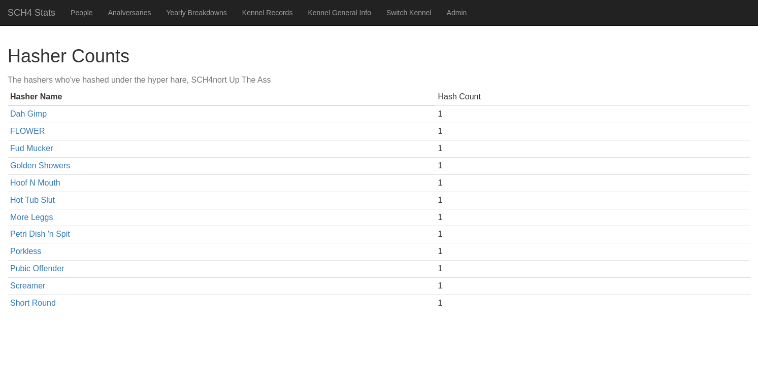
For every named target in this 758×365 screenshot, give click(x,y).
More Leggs (31, 217)
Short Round (33, 303)
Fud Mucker (31, 148)
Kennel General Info (339, 13)
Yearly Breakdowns (196, 13)
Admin (457, 13)
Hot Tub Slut (32, 200)
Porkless (25, 251)
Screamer (27, 285)
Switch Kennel (409, 13)
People (82, 13)
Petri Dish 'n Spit (40, 234)
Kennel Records (267, 13)
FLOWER (27, 131)
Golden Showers (40, 165)
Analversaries (129, 13)
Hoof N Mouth (35, 182)
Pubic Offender (37, 268)
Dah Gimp (28, 114)
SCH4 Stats (31, 13)
